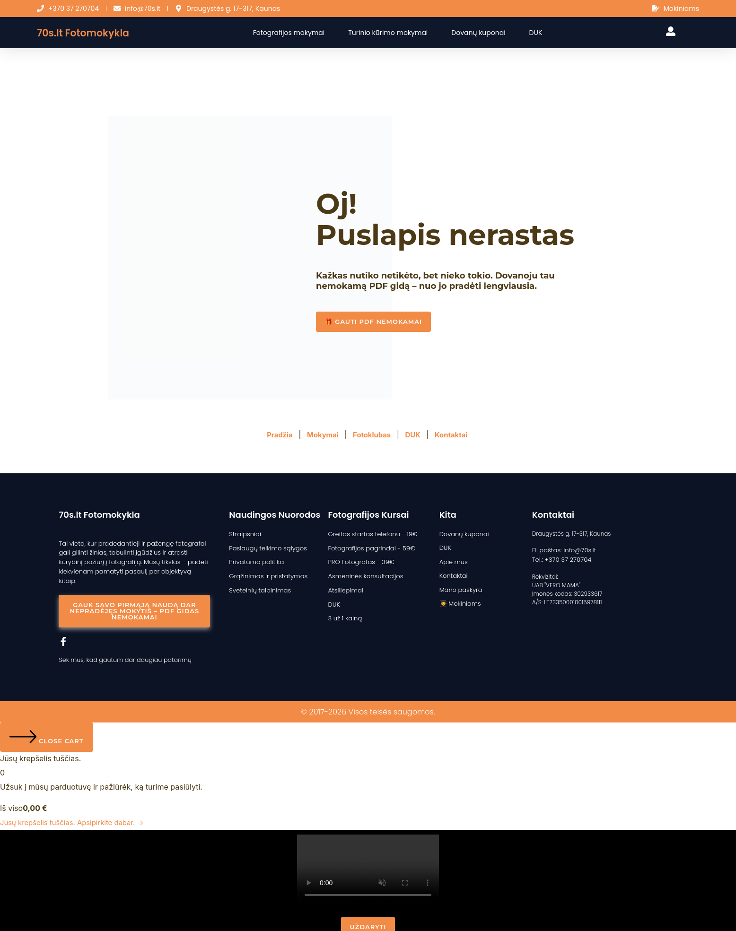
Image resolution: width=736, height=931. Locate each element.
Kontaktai (456, 434)
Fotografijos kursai (368, 515)
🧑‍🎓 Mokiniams (458, 600)
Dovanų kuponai (486, 32)
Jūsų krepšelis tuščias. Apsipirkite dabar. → (77, 810)
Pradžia (275, 434)
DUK (543, 32)
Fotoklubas (372, 434)
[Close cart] (46, 725)
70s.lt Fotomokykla (91, 32)
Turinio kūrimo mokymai (396, 32)
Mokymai (320, 434)
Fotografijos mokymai (297, 32)
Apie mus (452, 560)
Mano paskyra (459, 587)
